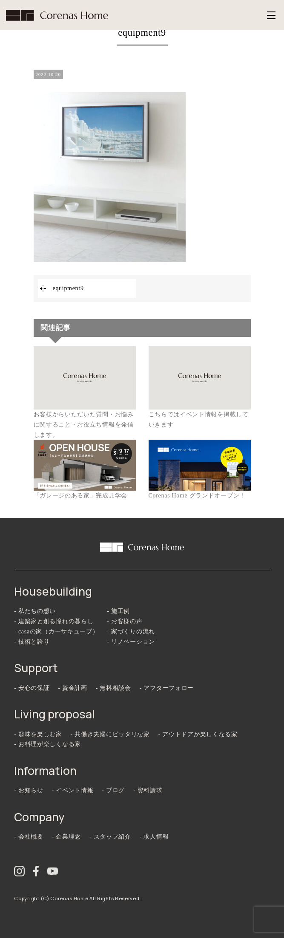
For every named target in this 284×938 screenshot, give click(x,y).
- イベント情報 (73, 790)
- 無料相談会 (113, 688)
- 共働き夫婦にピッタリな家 (110, 734)
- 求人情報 (154, 836)
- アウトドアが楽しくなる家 (198, 734)
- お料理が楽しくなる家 (47, 744)
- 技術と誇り (31, 642)
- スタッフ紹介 (110, 836)
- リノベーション (131, 642)
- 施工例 (118, 611)
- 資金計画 (72, 688)
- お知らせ (28, 790)
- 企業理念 (66, 836)
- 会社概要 (28, 836)
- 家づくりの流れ (131, 631)
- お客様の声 (125, 621)
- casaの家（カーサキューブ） (56, 631)
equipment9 (68, 288)
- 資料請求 (147, 790)
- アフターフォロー (167, 688)
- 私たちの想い (35, 611)
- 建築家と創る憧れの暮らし (53, 621)
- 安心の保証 (31, 688)
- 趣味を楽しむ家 (38, 734)
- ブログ (113, 790)
